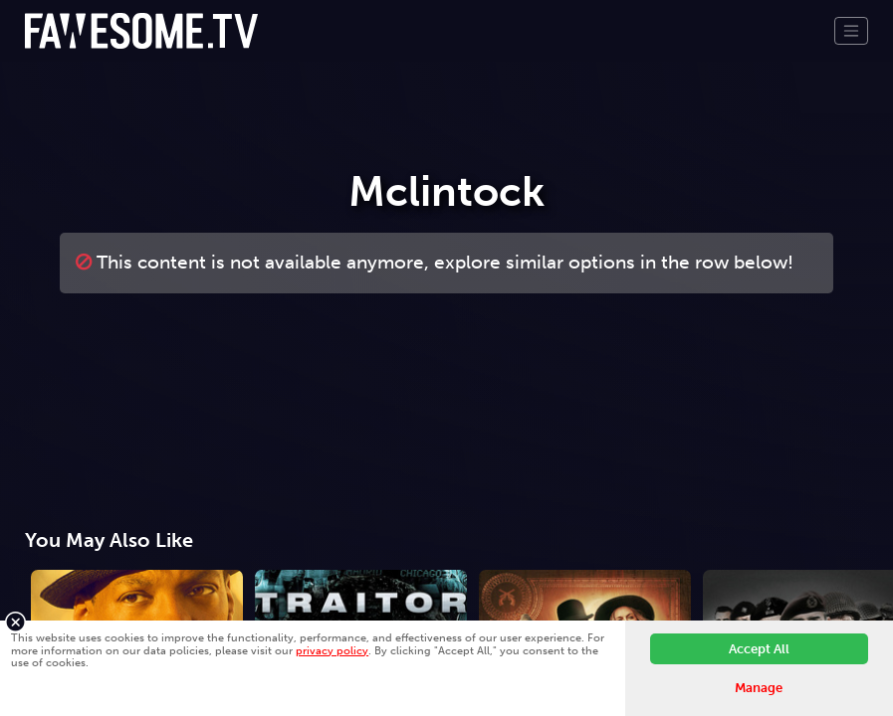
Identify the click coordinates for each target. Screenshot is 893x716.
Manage (758, 687)
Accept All (759, 648)
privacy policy (332, 650)
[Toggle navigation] (851, 31)
